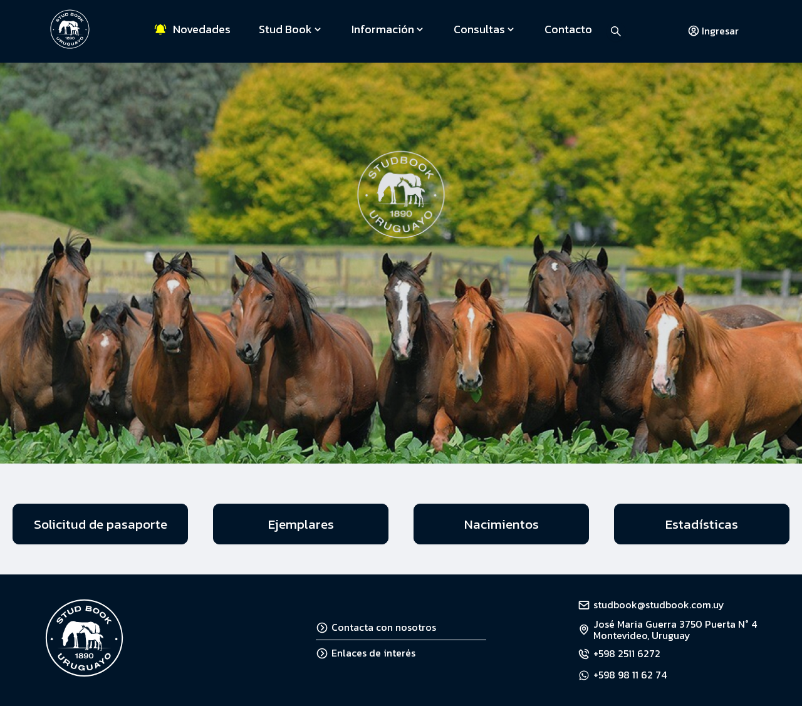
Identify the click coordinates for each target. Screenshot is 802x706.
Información (388, 29)
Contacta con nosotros (376, 627)
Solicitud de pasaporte (100, 524)
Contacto (568, 29)
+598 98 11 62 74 (630, 674)
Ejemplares (301, 524)
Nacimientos (501, 524)
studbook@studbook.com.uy (658, 604)
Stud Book (291, 29)
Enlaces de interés (365, 652)
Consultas (485, 29)
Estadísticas (701, 524)
